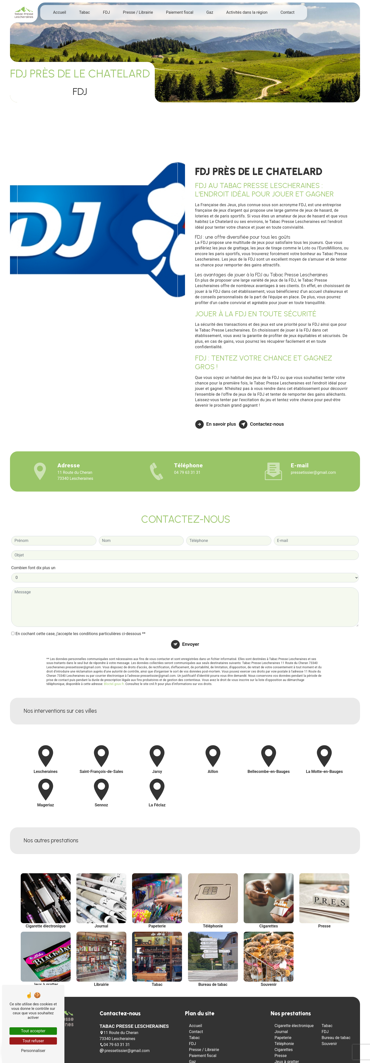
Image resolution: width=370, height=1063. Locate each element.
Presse (281, 1055)
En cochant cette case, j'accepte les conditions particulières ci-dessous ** (80, 610)
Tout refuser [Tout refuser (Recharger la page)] (33, 1041)
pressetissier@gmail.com (313, 472)
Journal (281, 1031)
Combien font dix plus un (33, 544)
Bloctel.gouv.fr (114, 660)
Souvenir (329, 1043)
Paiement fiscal (179, 12)
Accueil (59, 12)
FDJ (106, 12)
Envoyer (190, 621)
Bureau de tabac (336, 1037)
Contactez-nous (261, 424)
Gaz (209, 12)
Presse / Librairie (138, 12)
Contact (287, 12)
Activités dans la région (246, 12)
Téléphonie (284, 1043)
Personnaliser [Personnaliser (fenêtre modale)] (33, 1050)
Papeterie (283, 1037)
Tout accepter (33, 1031)
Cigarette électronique (294, 1025)
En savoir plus (215, 424)
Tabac (84, 12)
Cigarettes (284, 1049)
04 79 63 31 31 (187, 472)
